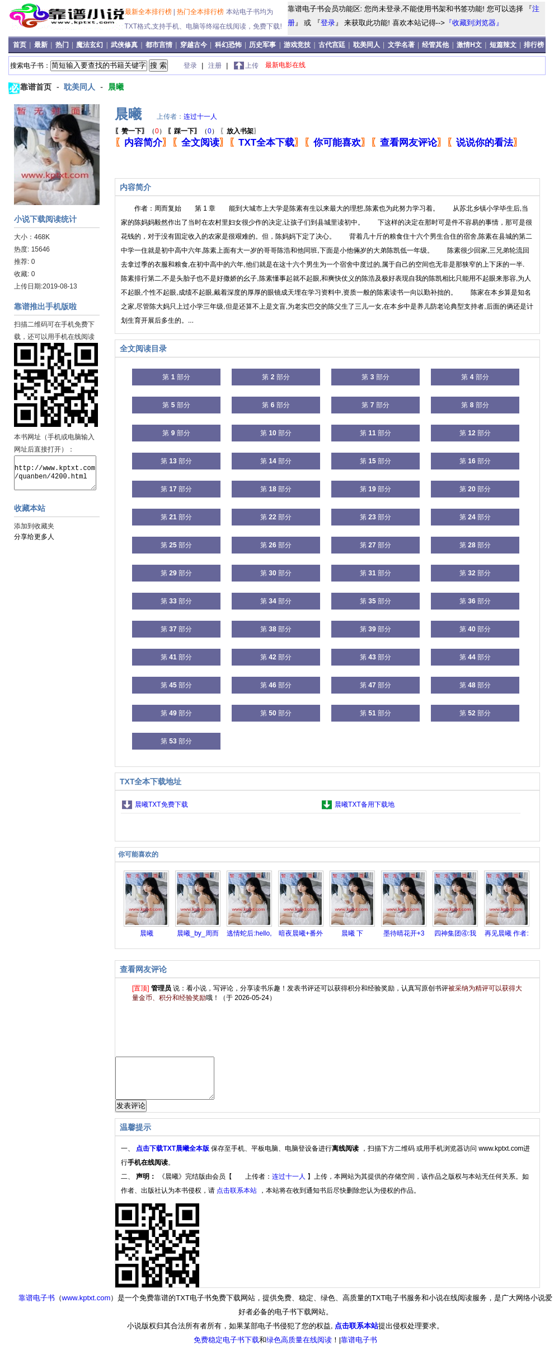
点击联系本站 (238, 1199)
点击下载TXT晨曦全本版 (173, 1157)
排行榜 (534, 45)
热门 (63, 45)
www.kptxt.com (86, 1306)
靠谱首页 (37, 86)
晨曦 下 (352, 933)
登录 (328, 22)
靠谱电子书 (36, 1306)
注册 (215, 65)
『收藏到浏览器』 (474, 22)
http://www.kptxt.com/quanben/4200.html (55, 472)
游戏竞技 (298, 45)
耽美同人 (366, 45)
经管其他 (435, 45)
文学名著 (401, 45)
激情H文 (469, 45)
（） (140, 131)
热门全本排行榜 (201, 12)
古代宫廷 (331, 45)
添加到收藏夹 (34, 526)
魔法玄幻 (89, 45)
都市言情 (158, 45)
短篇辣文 (503, 45)
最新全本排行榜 (149, 12)
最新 (41, 45)
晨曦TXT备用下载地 (365, 804)
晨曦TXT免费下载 (161, 804)
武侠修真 (124, 45)
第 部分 (176, 377)
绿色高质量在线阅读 (299, 1348)
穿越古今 (193, 45)
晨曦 (116, 86)
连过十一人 (200, 116)
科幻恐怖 (228, 45)
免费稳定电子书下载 (226, 1348)
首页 (20, 45)
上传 (252, 65)
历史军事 (262, 45)
